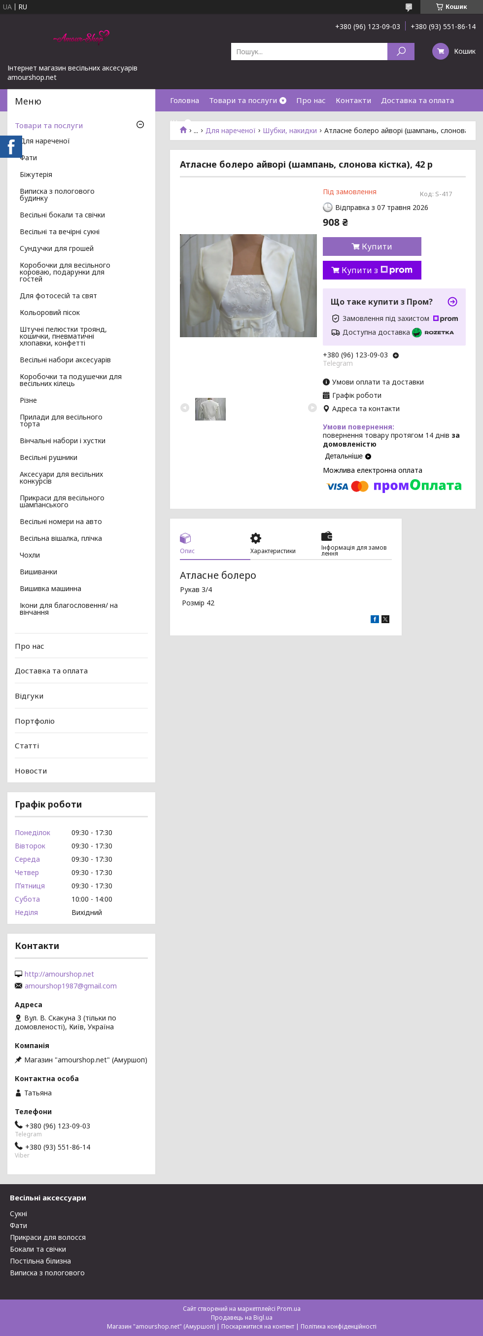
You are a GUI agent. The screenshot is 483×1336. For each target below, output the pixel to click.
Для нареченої (45, 141)
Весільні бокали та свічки (62, 215)
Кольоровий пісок (50, 313)
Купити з (377, 270)
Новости (31, 770)
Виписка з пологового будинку (57, 195)
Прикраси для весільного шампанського (62, 501)
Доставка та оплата (417, 100)
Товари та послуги (243, 100)
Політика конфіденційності (339, 1326)
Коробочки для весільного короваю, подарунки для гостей (65, 272)
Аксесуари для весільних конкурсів (61, 478)
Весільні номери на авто (61, 522)
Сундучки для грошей (57, 249)
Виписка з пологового (47, 1272)
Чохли (30, 556)
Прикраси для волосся (48, 1237)
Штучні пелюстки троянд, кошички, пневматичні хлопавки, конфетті (63, 337)
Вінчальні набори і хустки (62, 441)
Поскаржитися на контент (257, 1326)
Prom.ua (289, 1308)
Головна (184, 100)
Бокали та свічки (38, 1249)
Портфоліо (35, 720)
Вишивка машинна (50, 589)
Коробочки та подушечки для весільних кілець (71, 380)
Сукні (18, 1213)
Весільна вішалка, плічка (61, 539)
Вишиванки (38, 572)
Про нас (311, 100)
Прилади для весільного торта (61, 421)
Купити (377, 246)
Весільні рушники (48, 458)
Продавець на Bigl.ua (242, 1317)
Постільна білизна (40, 1261)
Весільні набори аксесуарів (65, 360)
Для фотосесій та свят (58, 296)
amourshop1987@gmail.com (71, 986)
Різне (28, 401)
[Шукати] (400, 51)
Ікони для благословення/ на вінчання (69, 609)
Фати (28, 158)
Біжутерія (36, 175)
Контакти (353, 100)
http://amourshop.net (59, 974)
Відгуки (29, 696)
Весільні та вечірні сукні (60, 232)
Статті (27, 745)
